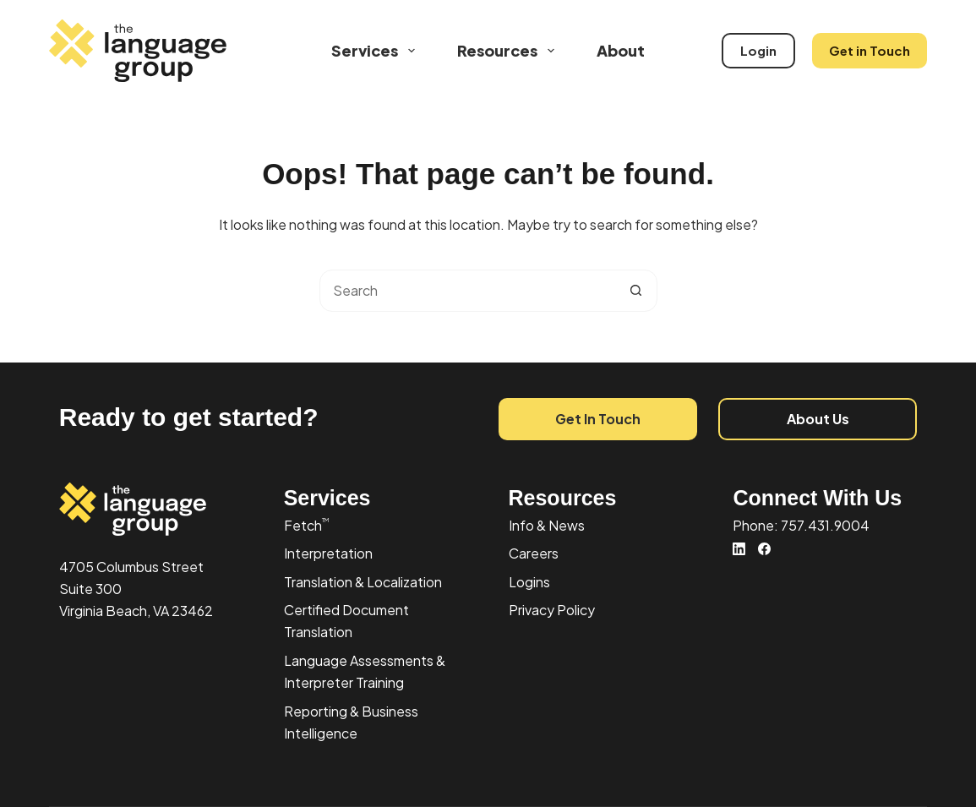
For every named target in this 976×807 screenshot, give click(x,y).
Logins (529, 582)
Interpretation (328, 553)
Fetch (306, 525)
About (621, 50)
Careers (534, 553)
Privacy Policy (552, 610)
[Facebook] (764, 549)
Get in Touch (869, 50)
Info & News (547, 525)
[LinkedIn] (739, 549)
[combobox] (468, 291)
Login (758, 50)
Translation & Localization (363, 582)
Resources (509, 51)
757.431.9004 (825, 525)
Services (376, 51)
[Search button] (636, 290)
